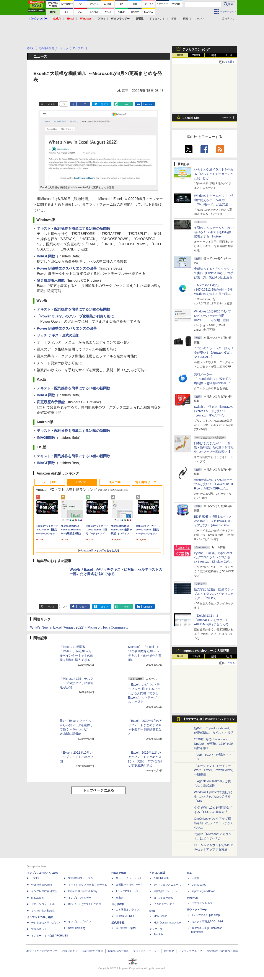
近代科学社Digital (126, 928)
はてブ (104, 104)
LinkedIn (148, 104)
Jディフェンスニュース (167, 884)
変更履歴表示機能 (51, 280)
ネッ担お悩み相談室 (43, 910)
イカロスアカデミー (165, 904)
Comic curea (199, 884)
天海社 (195, 878)
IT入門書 (115, 482)
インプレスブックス (79, 921)
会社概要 (169, 951)
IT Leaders (37, 897)
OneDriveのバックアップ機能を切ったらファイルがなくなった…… (213, 823)
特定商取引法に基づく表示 (222, 951)
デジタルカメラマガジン (45, 922)
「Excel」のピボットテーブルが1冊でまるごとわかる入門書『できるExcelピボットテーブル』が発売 (144, 693)
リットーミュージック (129, 878)
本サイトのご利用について (42, 951)
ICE (189, 872)
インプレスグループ (190, 951)
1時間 (180, 55)
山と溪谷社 (117, 904)
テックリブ (155, 929)
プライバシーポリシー (146, 951)
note (126, 104)
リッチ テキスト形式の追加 (58, 335)
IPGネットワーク (197, 909)
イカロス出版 (157, 872)
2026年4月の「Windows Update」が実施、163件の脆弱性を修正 (213, 744)
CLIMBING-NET (125, 916)
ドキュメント (157, 18)
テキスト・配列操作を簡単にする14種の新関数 (73, 228)
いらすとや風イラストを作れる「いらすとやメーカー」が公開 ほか (213, 174)
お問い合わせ (70, 951)
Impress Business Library (82, 891)
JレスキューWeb (163, 897)
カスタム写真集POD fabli (207, 921)
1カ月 (229, 55)
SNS (174, 18)
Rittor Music (118, 872)
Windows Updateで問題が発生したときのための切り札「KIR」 (213, 796)
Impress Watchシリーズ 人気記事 (206, 650)
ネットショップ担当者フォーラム (87, 884)
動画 (185, 18)
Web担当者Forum (41, 884)
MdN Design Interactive (167, 922)
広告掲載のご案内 (92, 951)
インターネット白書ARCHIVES (49, 935)
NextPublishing (76, 928)
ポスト (51, 104)
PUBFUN (192, 897)
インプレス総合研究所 (44, 891)
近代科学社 (117, 922)
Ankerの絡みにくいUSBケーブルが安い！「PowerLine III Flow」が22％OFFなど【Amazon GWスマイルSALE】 (213, 488)
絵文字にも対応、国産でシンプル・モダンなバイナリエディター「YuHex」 (213, 594)
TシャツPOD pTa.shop (206, 915)
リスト (64, 104)
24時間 (196, 55)
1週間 (212, 55)
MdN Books (160, 916)
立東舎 (120, 897)
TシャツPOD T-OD (128, 891)
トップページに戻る (98, 790)
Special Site (191, 118)
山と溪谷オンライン (127, 909)
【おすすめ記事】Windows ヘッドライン (209, 719)
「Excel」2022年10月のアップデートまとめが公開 (76, 757)
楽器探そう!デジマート (129, 884)
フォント (199, 18)
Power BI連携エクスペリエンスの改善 (67, 268)
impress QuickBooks (203, 891)
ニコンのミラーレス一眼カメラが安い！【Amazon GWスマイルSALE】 (213, 352)
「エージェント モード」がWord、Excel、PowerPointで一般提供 (213, 770)
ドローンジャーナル (43, 904)
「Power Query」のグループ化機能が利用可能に (75, 316)
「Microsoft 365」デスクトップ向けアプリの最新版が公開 (76, 683)
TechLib (158, 934)
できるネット (39, 929)
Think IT (36, 878)
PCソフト (82, 482)
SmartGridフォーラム (80, 878)
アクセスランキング (196, 49)
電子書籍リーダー (147, 482)
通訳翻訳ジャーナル (165, 891)
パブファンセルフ (202, 903)
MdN (152, 910)
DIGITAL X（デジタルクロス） (86, 904)
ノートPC (49, 482)
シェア (82, 104)
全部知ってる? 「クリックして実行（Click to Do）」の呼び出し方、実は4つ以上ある (213, 273)
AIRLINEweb (161, 878)
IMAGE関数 (46, 256)
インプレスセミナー (79, 897)
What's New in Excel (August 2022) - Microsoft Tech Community (79, 627)
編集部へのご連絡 (118, 951)
